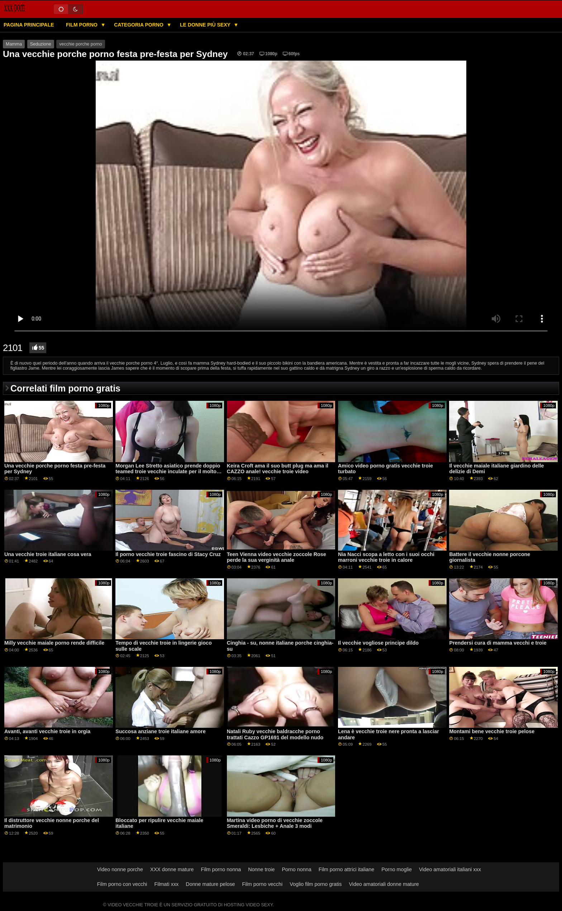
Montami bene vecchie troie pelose (491, 731)
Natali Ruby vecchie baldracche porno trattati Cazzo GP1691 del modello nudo (275, 734)
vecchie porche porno (80, 44)
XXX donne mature (172, 869)
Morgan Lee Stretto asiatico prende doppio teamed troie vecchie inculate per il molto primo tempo (167, 471)
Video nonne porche (120, 869)
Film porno (82, 25)
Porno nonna (296, 869)
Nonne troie (261, 869)
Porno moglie (396, 869)
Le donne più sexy (206, 25)
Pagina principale (29, 25)
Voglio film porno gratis (316, 884)
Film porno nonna (221, 869)
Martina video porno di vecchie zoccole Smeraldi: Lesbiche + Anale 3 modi (275, 823)
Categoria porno (139, 25)
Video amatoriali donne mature (384, 884)
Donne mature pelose (210, 884)
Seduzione (40, 44)
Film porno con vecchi (122, 884)
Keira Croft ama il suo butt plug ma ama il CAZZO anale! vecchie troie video (277, 469)
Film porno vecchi (262, 884)
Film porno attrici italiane (347, 869)
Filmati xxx (166, 884)
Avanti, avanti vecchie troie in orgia (47, 731)
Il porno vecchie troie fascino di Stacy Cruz (168, 554)
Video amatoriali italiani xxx (450, 869)
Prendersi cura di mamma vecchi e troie (497, 643)
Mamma (14, 44)
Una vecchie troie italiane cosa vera (47, 554)
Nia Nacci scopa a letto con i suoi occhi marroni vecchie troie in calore (386, 557)
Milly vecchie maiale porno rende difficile (54, 643)
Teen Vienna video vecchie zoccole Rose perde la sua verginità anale (276, 557)
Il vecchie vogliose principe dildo (378, 643)
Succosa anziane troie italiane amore (160, 731)
